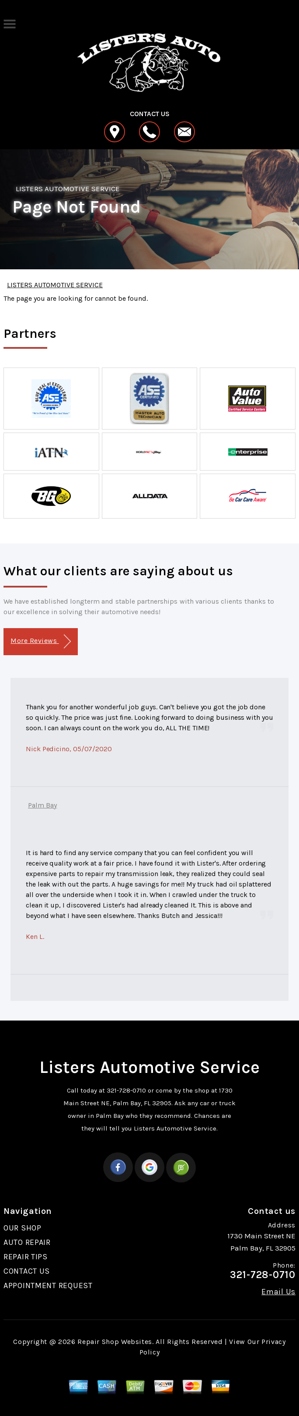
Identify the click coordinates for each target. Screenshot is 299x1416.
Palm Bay (42, 805)
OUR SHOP (22, 1228)
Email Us (278, 1292)
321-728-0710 (126, 1090)
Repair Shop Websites (114, 1341)
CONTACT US (26, 1271)
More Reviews (40, 641)
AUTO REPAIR (27, 1242)
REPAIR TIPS (25, 1256)
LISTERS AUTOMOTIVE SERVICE (68, 188)
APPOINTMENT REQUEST (48, 1285)
